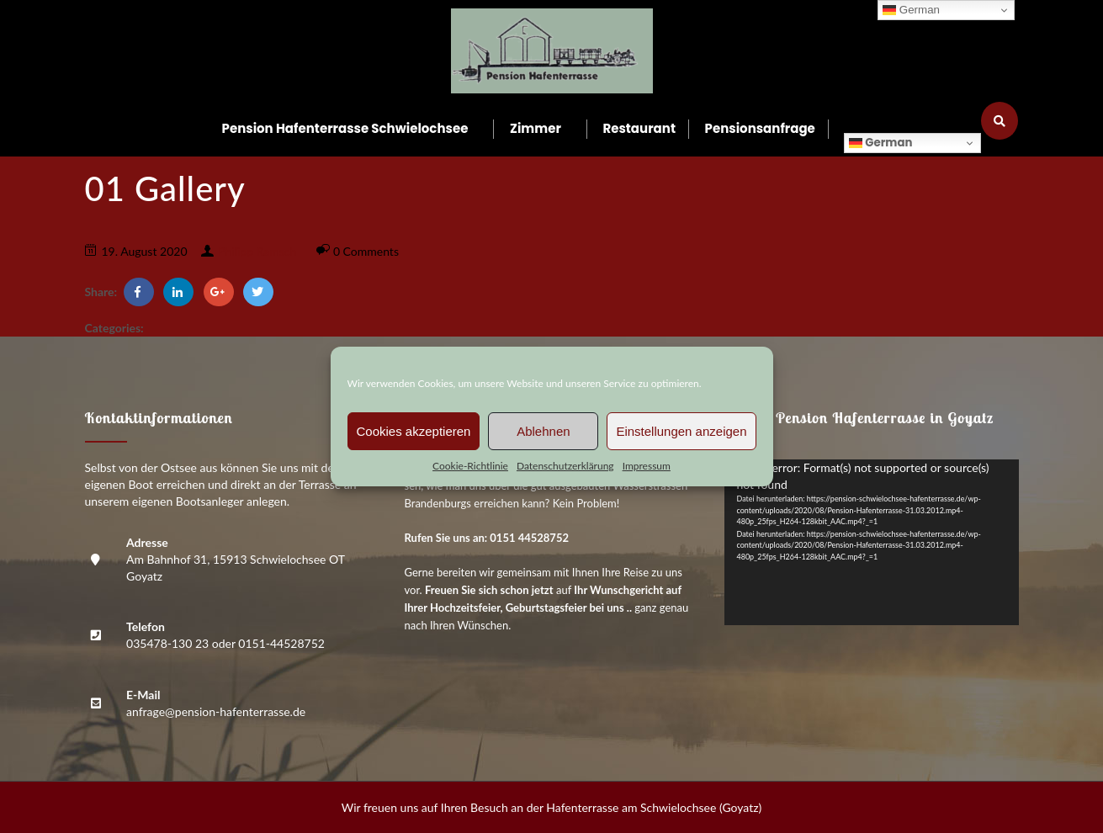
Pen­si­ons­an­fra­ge (760, 128)
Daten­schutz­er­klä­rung (565, 465)
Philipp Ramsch (257, 251)
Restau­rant (639, 128)
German (880, 143)
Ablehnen (543, 431)
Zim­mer (535, 128)
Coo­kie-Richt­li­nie (470, 465)
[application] (871, 542)
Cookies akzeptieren (414, 431)
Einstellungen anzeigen (681, 431)
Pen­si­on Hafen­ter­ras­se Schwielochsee (345, 128)
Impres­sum (647, 465)
